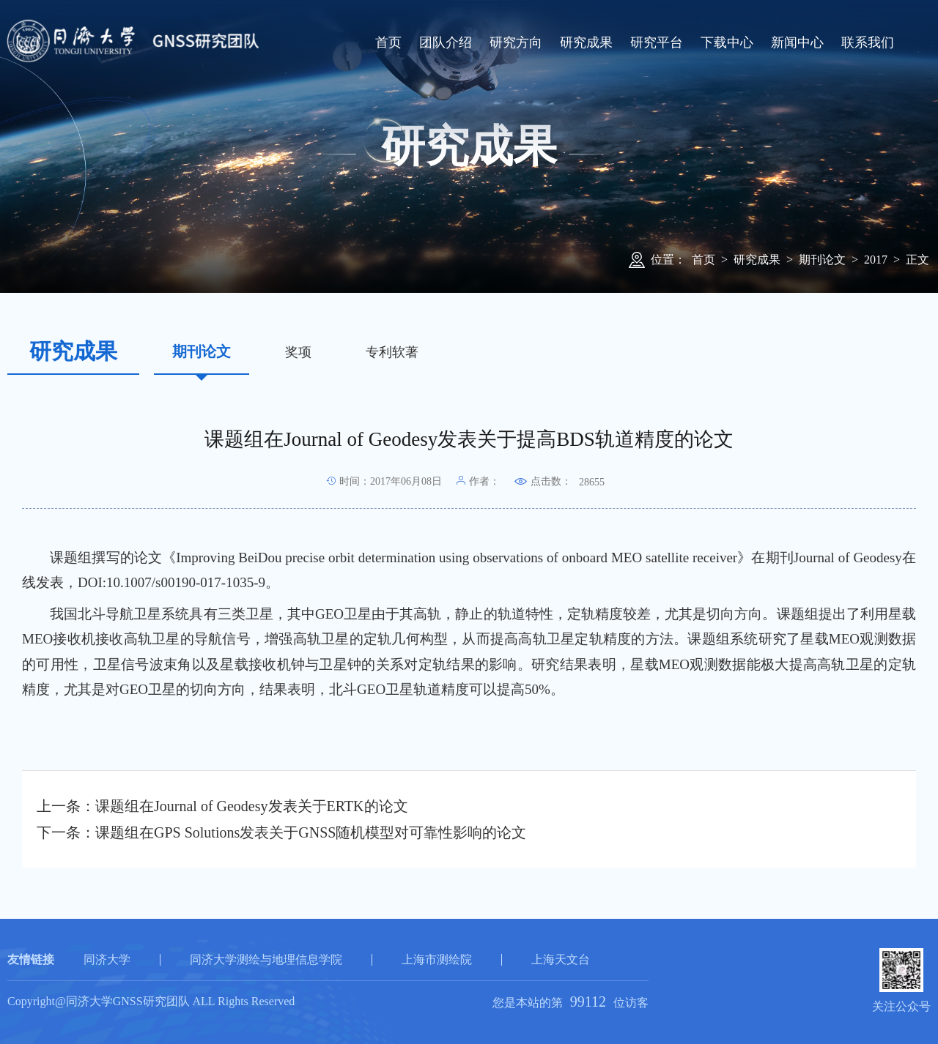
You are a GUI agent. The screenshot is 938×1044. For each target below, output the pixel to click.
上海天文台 (560, 960)
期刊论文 (822, 259)
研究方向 (516, 42)
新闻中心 (797, 42)
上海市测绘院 (437, 960)
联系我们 (867, 42)
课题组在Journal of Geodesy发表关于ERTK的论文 (251, 806)
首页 (388, 42)
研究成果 (586, 42)
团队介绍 (445, 42)
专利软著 (392, 352)
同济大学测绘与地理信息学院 (266, 960)
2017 (875, 259)
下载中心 (727, 42)
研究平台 (656, 42)
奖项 (298, 352)
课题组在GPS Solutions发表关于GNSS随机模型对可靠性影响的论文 (310, 832)
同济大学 (107, 960)
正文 (917, 259)
